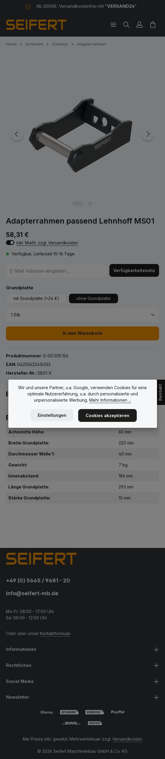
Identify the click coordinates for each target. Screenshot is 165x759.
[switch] (10, 242)
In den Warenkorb (82, 333)
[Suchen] (126, 25)
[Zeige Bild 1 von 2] (78, 203)
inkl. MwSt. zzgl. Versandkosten (47, 242)
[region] (82, 134)
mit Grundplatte (36, 298)
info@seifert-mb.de (32, 593)
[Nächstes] (148, 134)
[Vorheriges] (17, 134)
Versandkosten (127, 738)
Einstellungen (52, 415)
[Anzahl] (82, 315)
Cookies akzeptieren (107, 415)
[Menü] (113, 25)
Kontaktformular (55, 633)
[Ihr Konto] (139, 25)
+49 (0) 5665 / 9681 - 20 (38, 580)
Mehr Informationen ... (110, 400)
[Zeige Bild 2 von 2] (90, 203)
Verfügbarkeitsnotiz (134, 270)
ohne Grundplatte (93, 298)
